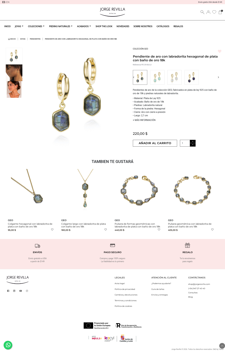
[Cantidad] (185, 143)
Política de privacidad (125, 289)
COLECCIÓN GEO (140, 49)
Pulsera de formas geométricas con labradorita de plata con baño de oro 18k (137, 225)
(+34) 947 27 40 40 (196, 288)
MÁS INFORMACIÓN (144, 120)
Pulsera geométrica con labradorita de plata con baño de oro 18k (190, 225)
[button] (133, 77)
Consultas (192, 292)
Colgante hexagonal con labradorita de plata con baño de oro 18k (30, 225)
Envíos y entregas (159, 295)
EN (7, 2)
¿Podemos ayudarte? (161, 283)
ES (3, 2)
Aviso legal (120, 283)
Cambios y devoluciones (126, 295)
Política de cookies (123, 306)
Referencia (137, 65)
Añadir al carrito (155, 143)
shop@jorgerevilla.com (199, 284)
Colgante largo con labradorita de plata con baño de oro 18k (83, 225)
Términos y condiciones (125, 300)
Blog (190, 297)
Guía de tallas (157, 289)
